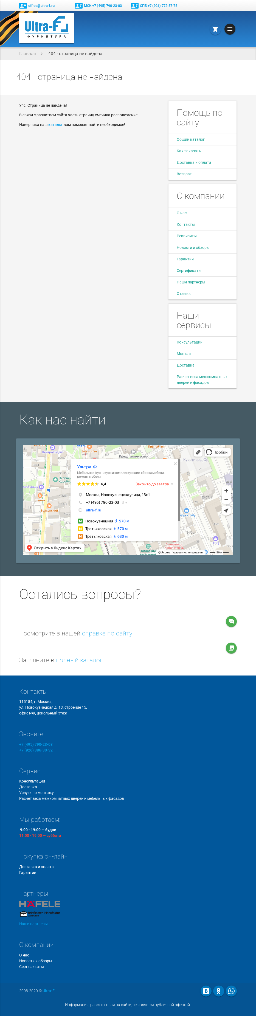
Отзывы (184, 293)
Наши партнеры (191, 282)
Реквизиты (187, 236)
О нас (182, 213)
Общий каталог (191, 139)
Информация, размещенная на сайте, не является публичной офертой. (128, 1005)
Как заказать (189, 151)
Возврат (184, 174)
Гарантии (185, 259)
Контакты (186, 224)
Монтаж (184, 353)
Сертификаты (189, 270)
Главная (27, 53)
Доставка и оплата (194, 162)
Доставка (186, 365)
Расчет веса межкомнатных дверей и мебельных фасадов (71, 798)
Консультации (189, 342)
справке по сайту (107, 633)
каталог (55, 124)
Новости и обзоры (193, 247)
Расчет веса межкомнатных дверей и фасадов (202, 380)
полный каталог (79, 660)
